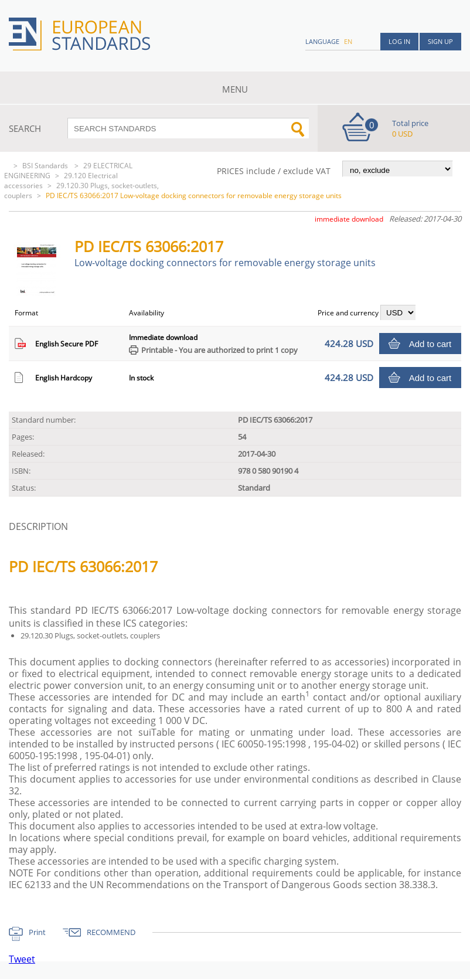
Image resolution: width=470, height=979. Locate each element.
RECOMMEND (111, 932)
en (348, 41)
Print (37, 932)
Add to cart (430, 344)
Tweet (22, 959)
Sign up (440, 41)
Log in (399, 41)
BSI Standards (46, 166)
